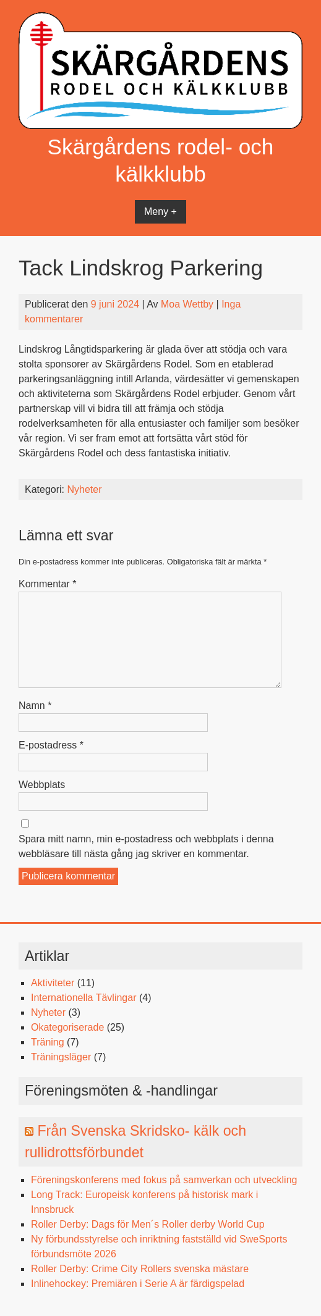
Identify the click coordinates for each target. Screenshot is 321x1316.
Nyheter (84, 489)
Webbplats (42, 784)
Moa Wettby (187, 304)
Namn (35, 705)
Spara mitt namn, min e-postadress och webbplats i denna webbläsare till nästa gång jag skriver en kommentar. (146, 846)
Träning (47, 1042)
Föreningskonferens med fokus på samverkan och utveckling (164, 1180)
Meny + (160, 211)
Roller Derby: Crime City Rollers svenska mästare (140, 1269)
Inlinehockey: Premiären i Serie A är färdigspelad (137, 1283)
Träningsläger (61, 1057)
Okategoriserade (67, 1027)
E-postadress (51, 745)
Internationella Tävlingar (83, 997)
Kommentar (47, 584)
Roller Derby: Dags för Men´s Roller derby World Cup (148, 1224)
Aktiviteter (52, 983)
